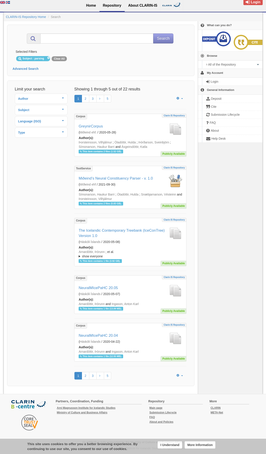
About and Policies (161, 421)
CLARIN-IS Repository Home (26, 17)
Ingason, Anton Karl (125, 304)
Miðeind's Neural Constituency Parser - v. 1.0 (116, 178)
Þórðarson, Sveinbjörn (153, 142)
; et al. (130, 254)
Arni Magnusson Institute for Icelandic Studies (86, 407)
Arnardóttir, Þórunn (92, 252)
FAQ (152, 417)
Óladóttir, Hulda (125, 142)
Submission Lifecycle (163, 412)
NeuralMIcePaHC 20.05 (98, 288)
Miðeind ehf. (88, 132)
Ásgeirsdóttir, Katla (134, 147)
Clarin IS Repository (174, 115)
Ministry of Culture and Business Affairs (82, 412)
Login (253, 2)
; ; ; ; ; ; (130, 254)
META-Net (217, 412)
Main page (156, 407)
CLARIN (216, 407)
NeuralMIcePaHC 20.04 (98, 335)
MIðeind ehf (88, 184)
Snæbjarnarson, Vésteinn (158, 194)
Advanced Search (26, 68)
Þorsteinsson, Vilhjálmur (95, 142)
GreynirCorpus (91, 126)
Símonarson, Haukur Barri (97, 147)
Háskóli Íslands (90, 242)
